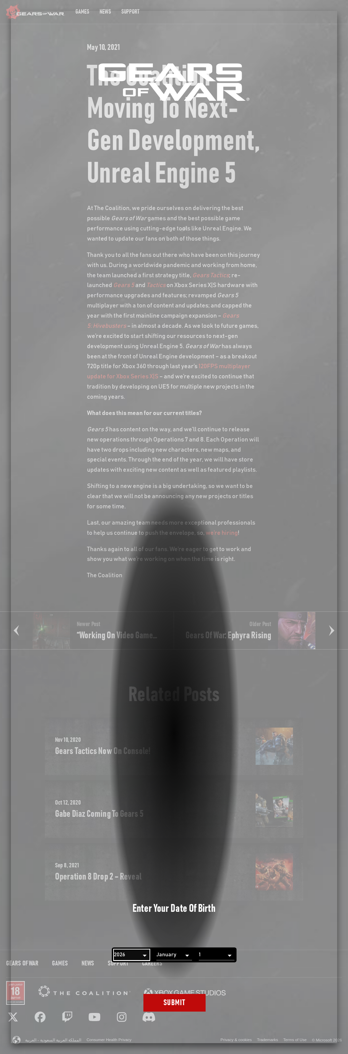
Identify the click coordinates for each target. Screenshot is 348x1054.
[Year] (132, 954)
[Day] (216, 954)
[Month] (174, 954)
